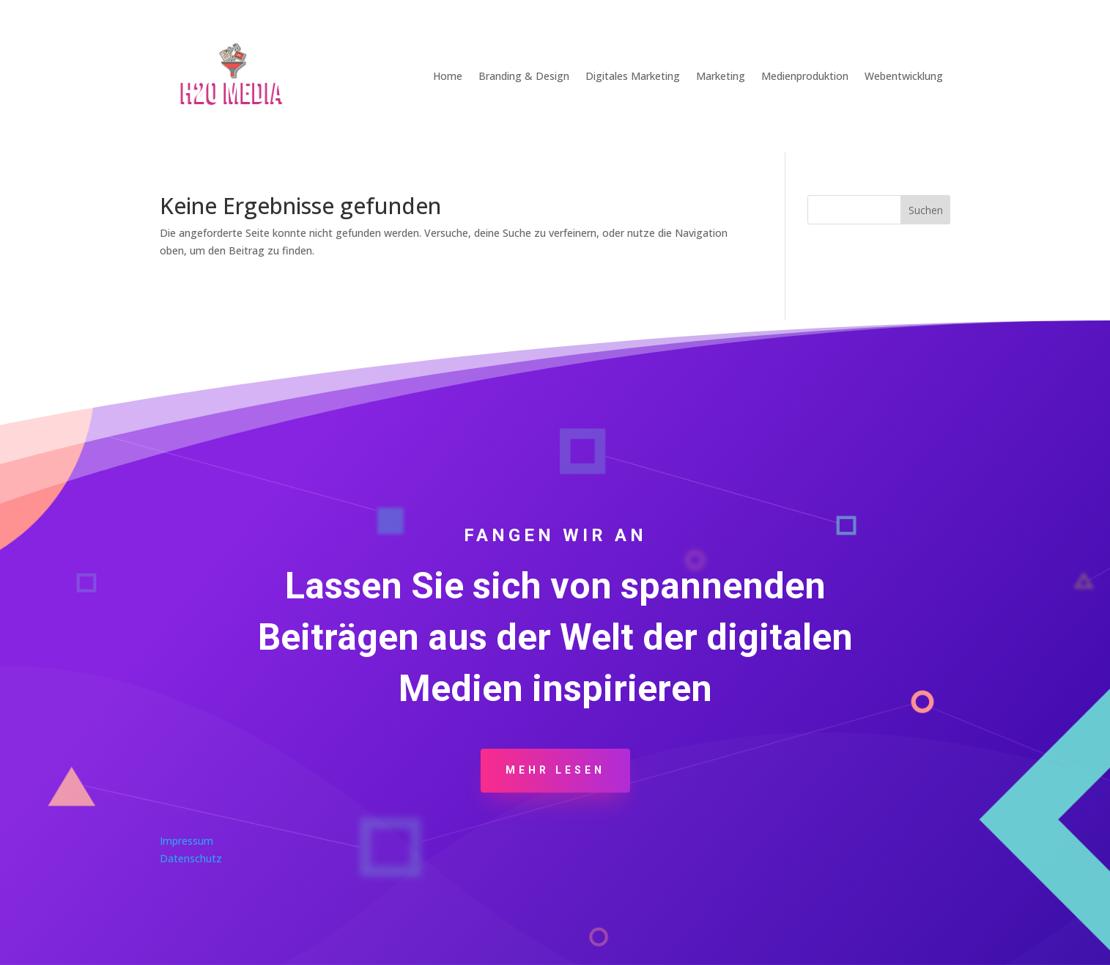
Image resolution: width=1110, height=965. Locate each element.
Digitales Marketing (632, 76)
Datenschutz (191, 858)
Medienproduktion (804, 76)
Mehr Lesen (555, 770)
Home (447, 76)
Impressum (186, 841)
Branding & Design (523, 76)
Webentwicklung (904, 76)
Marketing (720, 76)
